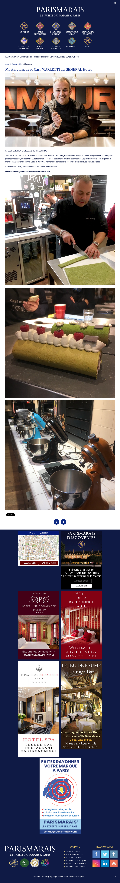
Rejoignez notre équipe (76, 861)
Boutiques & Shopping (55, 28)
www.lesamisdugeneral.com (17, 172)
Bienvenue (24, 27)
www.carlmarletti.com (40, 172)
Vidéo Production (73, 858)
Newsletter (71, 42)
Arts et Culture (40, 43)
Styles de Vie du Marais (24, 43)
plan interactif (48, 563)
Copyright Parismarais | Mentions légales (66, 876)
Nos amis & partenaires (75, 867)
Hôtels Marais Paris (40, 28)
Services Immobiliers (56, 43)
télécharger (29, 563)
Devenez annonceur (74, 855)
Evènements (27, 64)
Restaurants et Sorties (88, 28)
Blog (88, 42)
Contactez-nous (73, 852)
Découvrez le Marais (72, 28)
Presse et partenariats (76, 864)
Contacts (75, 847)
